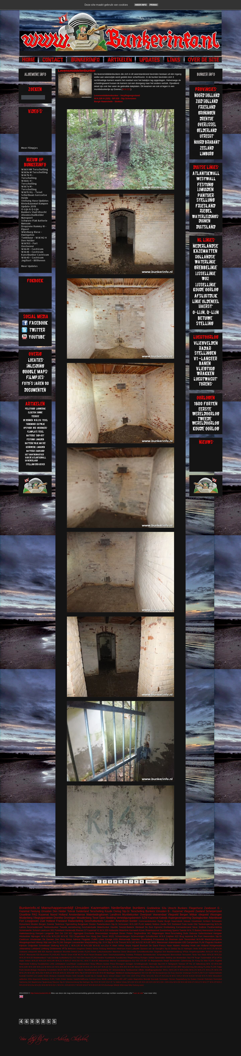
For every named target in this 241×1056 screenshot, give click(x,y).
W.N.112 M (41, 967)
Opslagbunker (200, 917)
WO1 (153, 942)
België (166, 960)
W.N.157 (97, 967)
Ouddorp (129, 954)
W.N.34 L (61, 985)
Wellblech (120, 973)
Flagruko (209, 942)
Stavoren (55, 982)
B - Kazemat (175, 911)
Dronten (218, 930)
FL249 (194, 973)
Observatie (131, 951)
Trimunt (122, 942)
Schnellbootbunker (145, 951)
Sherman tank (176, 939)
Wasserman (104, 960)
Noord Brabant (95, 954)
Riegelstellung (134, 957)
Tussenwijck (205, 957)
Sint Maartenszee (35, 982)
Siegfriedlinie (140, 933)
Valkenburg (201, 964)
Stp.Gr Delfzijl (171, 948)
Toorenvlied (189, 939)
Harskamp (41, 970)
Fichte (93, 951)
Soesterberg (166, 930)
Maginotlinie (138, 979)
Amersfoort (122, 921)
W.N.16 (210, 954)
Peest (112, 964)
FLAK (202, 942)
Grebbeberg (169, 927)
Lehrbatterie (60, 964)
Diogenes (81, 948)
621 (70, 933)
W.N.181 (31, 973)
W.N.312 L (53, 985)
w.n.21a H (106, 945)
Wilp (130, 985)
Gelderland (82, 911)
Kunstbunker (121, 957)
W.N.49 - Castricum (32, 249)
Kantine (100, 957)
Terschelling (97, 911)
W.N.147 (210, 951)
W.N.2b (218, 924)
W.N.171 (191, 982)
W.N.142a (184, 970)
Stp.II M (190, 957)
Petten (129, 933)
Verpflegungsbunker (153, 970)
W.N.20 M (23, 985)
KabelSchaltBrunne (81, 979)
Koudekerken (43, 964)
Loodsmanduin (83, 964)
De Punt (198, 936)
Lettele (40, 976)
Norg (92, 964)
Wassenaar (162, 942)
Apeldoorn (57, 951)
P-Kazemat (158, 939)
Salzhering (23, 982)
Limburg (45, 948)
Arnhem (207, 921)
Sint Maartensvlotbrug (172, 951)
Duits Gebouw (190, 933)
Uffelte (141, 970)
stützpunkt (32, 951)
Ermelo (80, 951)
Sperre (175, 930)
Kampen (39, 933)
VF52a (185, 951)
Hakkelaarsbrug (26, 933)
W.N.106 (145, 982)
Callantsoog (186, 960)
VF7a (64, 948)
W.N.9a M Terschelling (34, 172)
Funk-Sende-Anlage (28, 970)
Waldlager (110, 973)
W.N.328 (88, 945)
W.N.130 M (80, 967)
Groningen (70, 917)
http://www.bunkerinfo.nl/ (40, 993)
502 (169, 924)
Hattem (176, 945)
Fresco (162, 945)
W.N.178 (218, 970)
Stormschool (175, 954)
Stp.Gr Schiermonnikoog (69, 982)
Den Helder (59, 911)
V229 (133, 976)
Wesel (137, 967)
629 (169, 967)
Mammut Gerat (119, 951)
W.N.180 (133, 924)
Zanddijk (55, 957)
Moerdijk (147, 979)
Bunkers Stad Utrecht (34, 212)
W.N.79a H (80, 973)
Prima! (153, 5)
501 (52, 930)
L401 (52, 964)
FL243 (87, 951)
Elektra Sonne (92, 948)
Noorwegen (163, 979)
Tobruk (71, 911)
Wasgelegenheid (27, 942)
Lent (35, 976)
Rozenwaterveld (35, 927)
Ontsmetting (103, 970)
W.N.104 (130, 982)
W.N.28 (22, 957)
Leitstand (35, 948)
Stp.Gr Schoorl (109, 976)
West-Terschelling (173, 933)
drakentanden (175, 942)
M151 (111, 936)
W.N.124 (42, 960)
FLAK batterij (145, 924)
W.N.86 (131, 967)
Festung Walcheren (107, 948)
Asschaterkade (89, 927)
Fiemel (64, 954)
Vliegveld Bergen (178, 914)
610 (165, 967)
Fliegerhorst (196, 908)
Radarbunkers (103, 924)
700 (153, 973)
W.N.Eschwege (107, 985)
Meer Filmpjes (29, 147)
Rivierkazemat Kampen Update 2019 (34, 205)
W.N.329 (104, 930)
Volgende (152, 881)
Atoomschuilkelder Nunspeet (32, 216)
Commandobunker (147, 921)
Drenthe (58, 917)
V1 (98, 930)
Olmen (122, 933)
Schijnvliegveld (163, 954)
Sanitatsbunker (149, 954)
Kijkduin (23, 945)
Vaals (21, 960)
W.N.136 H (174, 970)
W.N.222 (126, 89)
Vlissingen (216, 914)
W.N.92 (64, 936)
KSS (115, 939)
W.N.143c (150, 976)
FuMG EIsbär (60, 979)
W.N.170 (193, 970)
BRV (180, 967)
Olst (195, 924)
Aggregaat (78, 933)
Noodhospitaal (90, 970)
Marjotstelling (91, 942)
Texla (194, 954)
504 (143, 973)
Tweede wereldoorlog (70, 927)
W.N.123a (46, 936)
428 (161, 967)
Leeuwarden (78, 942)
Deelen (92, 924)
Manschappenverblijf (57, 908)
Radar (160, 921)
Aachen (49, 951)
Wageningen (158, 933)
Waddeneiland (39, 957)
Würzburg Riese (148, 967)
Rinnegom (120, 964)
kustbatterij (64, 957)
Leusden (109, 921)
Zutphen (170, 936)
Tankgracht (172, 964)
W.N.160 (218, 951)
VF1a (214, 957)
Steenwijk (153, 964)
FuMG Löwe (98, 939)
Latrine (22, 927)
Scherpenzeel (214, 911)
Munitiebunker (130, 914)
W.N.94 (95, 973)
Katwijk (163, 917)
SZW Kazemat (150, 917)
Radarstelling (75, 921)
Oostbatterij (146, 939)
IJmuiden (82, 908)
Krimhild (29, 976)
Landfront (115, 914)
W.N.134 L (160, 982)
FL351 (52, 979)
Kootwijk (22, 976)
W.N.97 (22, 954)
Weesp (39, 942)
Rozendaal (217, 979)
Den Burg (60, 939)
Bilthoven (72, 948)
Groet (69, 954)
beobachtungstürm (133, 973)
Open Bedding (107, 917)
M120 (60, 970)
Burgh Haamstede (173, 921)
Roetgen (144, 957)
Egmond (158, 927)
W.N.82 (139, 942)
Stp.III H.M (113, 942)
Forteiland (59, 930)
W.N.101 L (65, 945)
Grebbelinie (153, 908)
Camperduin (192, 942)
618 (146, 973)
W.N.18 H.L (107, 967)
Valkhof (118, 982)
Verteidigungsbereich (128, 917)
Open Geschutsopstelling (114, 954)
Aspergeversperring (179, 917)
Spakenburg (47, 982)
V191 (128, 976)
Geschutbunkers (93, 921)
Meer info (140, 5)
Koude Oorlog (113, 911)
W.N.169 (184, 982)
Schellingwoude (141, 964)
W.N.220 (56, 936)
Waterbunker (103, 927)
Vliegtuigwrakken (43, 917)
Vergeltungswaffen (197, 951)
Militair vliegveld (199, 914)
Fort (21, 921)
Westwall (139, 927)
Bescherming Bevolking (192, 967)
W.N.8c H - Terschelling (29, 182)
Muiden (34, 924)
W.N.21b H (40, 973)
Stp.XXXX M (95, 982)
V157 (124, 976)
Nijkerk (80, 970)
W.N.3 (174, 976)
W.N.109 (32, 967)
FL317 (205, 973)
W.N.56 (185, 976)
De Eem (149, 927)
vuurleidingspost (124, 960)
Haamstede (24, 964)
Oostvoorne (55, 948)
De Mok (204, 960)
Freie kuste (187, 924)
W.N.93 (29, 957)
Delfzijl (74, 951)
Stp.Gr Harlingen (185, 948)
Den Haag (91, 936)
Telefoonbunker (51, 927)
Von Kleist (201, 954)
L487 (125, 979)
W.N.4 (179, 976)
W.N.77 (87, 960)
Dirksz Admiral (73, 939)
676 (142, 960)
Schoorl (36, 930)
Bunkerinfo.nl (29, 908)
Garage (108, 939)
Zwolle (163, 924)
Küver (142, 930)
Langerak (49, 933)
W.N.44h (70, 973)
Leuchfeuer (71, 964)
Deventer (178, 973)
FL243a (206, 967)
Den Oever (102, 936)
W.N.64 (68, 985)
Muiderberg (25, 917)
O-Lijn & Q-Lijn (30, 209)
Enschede (89, 933)
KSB (75, 954)
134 (66, 933)
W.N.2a (115, 967)
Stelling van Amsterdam (176, 957)
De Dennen (48, 939)
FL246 (60, 942)
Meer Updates (29, 266)
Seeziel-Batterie (126, 927)
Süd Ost (59, 933)
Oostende (61, 976)
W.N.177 (206, 982)
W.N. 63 (209, 964)
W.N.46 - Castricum (32, 251)
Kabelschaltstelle (215, 973)
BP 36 (147, 960)
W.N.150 (176, 982)
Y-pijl (48, 957)
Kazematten (100, 908)
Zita (157, 967)
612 (133, 960)
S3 (166, 939)
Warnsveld (31, 954)
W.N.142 (131, 942)
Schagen (129, 964)
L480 (120, 979)
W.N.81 (96, 945)
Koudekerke (110, 957)
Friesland (61, 921)
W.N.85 (147, 942)
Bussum (144, 945)
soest (141, 985)
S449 (74, 976)
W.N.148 (51, 960)
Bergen (42, 924)
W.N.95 (95, 960)
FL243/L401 (55, 954)
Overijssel (145, 914)
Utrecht (172, 908)
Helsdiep (185, 945)
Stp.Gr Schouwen (120, 924)
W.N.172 (198, 982)
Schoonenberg (118, 970)
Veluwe (186, 921)
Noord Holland (58, 914)
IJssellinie (25, 914)
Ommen (172, 979)
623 (79, 957)
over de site (138, 993)
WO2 (210, 976)
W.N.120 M (77, 945)
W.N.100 (218, 964)
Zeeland (200, 911)
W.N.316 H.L (78, 960)
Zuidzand (23, 951)
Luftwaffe (135, 948)
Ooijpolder (33, 945)
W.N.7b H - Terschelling (29, 176)
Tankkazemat (132, 970)
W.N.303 (123, 967)
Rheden (69, 976)
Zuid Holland (47, 921)
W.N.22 (49, 973)
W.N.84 (218, 948)
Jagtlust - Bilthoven (33, 260)
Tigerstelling (71, 924)
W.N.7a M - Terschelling (29, 188)
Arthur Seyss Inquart (128, 945)
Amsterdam (35, 939)
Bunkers (182, 908)
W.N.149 (202, 948)
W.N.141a (169, 982)
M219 (86, 954)
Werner (113, 960)
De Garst (153, 945)
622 (177, 936)
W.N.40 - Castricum (32, 257)
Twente (182, 930)
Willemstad (124, 985)
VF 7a (112, 982)
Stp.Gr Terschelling (133, 911)
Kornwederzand (183, 927)
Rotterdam (209, 979)
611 (71, 957)
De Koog (196, 960)
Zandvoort (210, 908)
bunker (134, 921)
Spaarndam (160, 957)
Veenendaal (159, 914)
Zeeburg (135, 985)
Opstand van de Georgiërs (152, 948)
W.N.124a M (60, 967)
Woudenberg (84, 917)
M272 (65, 970)
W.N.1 (165, 970)
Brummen (44, 954)
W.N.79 (205, 976)
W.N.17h (23, 973)
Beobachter (175, 960)
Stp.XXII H (162, 964)
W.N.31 (63, 973)
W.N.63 (192, 976)
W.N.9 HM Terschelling (34, 169)
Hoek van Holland (199, 945)
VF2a (219, 957)
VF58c (143, 976)
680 (150, 973)
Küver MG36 (101, 979)
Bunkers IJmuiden (156, 911)
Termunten (186, 954)
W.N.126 (152, 982)
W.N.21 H (59, 960)
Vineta (124, 982)
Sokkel (151, 957)
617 (75, 957)
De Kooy (171, 973)
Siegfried (158, 951)
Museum (73, 970)
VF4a (138, 976)
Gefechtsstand (205, 933)
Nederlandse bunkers (128, 908)
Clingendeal (79, 936)
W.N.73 (190, 930)
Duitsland (176, 924)
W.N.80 (79, 985)
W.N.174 (158, 976)
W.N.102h (23, 967)
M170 (80, 954)
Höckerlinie (24, 936)
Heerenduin (208, 936)
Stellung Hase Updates (35, 200)
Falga (219, 967)
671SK (174, 967)
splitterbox (23, 979)
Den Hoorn (86, 957)
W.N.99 (102, 973)
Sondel (87, 976)
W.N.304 (45, 985)
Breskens (45, 979)
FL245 (213, 967)
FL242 (94, 957)
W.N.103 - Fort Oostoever (29, 245)
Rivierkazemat (152, 930)
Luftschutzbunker (104, 951)
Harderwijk (70, 930)
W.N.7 (73, 985)
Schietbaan (44, 945)
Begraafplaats (157, 960)
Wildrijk (116, 985)
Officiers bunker (102, 964)
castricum (45, 930)
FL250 (200, 973)
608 (39, 951)
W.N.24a (30, 985)
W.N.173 (201, 970)
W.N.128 (70, 967)
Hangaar (217, 933)
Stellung (55, 945)
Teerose (181, 964)
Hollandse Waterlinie (119, 930)
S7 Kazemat (90, 930)
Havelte (114, 927)
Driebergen (187, 973)
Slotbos (155, 924)
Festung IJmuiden (41, 911)
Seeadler (80, 976)
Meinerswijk (124, 939)
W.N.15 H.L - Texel (31, 192)
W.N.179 (213, 982)
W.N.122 (51, 967)
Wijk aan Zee (49, 942)
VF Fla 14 (190, 964)
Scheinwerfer (25, 930)
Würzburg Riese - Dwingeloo (31, 233)
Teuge (197, 957)
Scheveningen (138, 936)
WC (149, 933)
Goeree (50, 924)
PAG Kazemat (40, 914)
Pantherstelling (214, 927)
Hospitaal (113, 933)
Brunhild (66, 951)
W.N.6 (162, 936)
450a (30, 979)
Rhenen (80, 930)
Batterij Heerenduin (204, 930)
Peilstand (138, 954)
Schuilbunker (152, 936)
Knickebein (52, 970)
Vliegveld (189, 911)
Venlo (195, 948)
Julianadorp (24, 948)
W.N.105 (138, 982)
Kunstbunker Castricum (35, 254)
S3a (164, 908)
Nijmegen (35, 936)
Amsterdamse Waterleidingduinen (88, 914)
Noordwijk (155, 979)
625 (43, 951)
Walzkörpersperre (213, 939)
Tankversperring (206, 924)
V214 (108, 982)
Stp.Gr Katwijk (96, 976)
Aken (114, 945)
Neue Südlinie (199, 927)
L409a (109, 979)
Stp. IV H (102, 942)
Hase (169, 945)
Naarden (135, 939)
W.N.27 (68, 960)
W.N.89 (88, 973)
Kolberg (33, 964)
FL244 (211, 960)
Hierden (70, 979)
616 (38, 954)
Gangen (67, 942)
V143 (103, 982)
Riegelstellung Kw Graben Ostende (190, 979)
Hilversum (121, 948)
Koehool (92, 979)
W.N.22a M (166, 976)
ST (110, 970)
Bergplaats (83, 924)
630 (184, 942)
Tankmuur (59, 924)
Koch (128, 948)
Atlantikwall (215, 917)
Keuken (218, 942)
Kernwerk (133, 930)
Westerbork (217, 976)
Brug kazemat (186, 936)
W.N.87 (85, 985)
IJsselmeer (196, 921)
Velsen (28, 960)
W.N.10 (34, 960)
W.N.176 (211, 948)
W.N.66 (198, 976)
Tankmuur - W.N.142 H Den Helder (34, 239)
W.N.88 (92, 985)
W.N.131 (89, 967)
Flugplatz (86, 939)
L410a (115, 979)
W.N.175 (209, 970)
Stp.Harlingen (84, 982)
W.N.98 (200, 939)
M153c (46, 976)
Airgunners (36, 979)
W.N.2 (219, 982)
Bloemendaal (101, 933)
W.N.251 (37, 985)
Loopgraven (32, 921)
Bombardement (162, 973)
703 (71, 936)
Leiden (130, 979)
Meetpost (53, 976)
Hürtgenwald (216, 945)
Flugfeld (218, 960)
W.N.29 (56, 973)
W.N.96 (98, 985)
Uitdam (118, 976)
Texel (95, 917)
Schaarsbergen (122, 936)
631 (138, 960)
